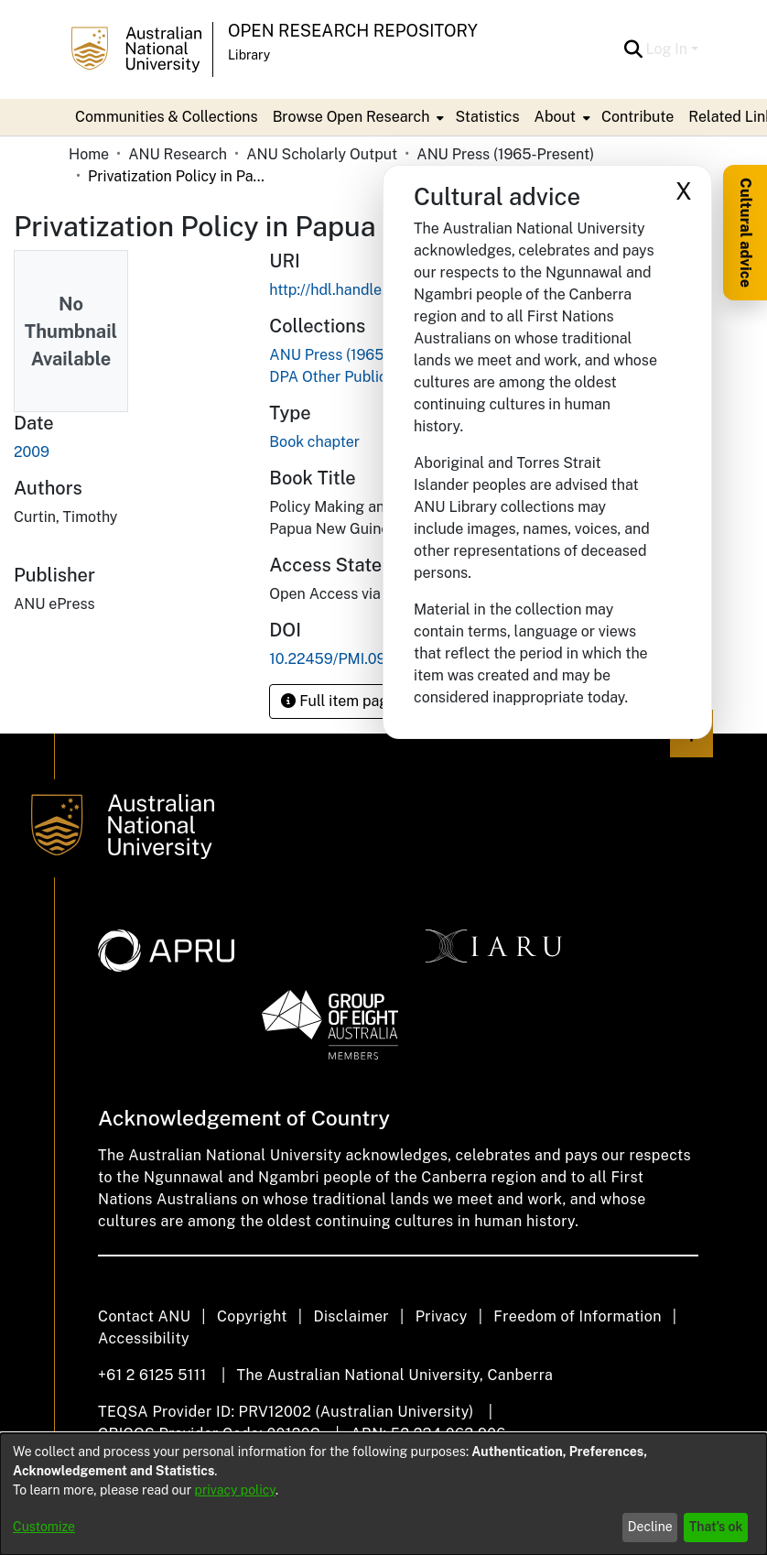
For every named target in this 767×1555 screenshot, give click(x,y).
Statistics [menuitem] (487, 116)
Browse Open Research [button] (351, 116)
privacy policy (235, 1490)
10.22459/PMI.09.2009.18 (356, 659)
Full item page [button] (338, 701)
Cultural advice (745, 233)
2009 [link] (31, 452)
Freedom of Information (577, 1316)
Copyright (252, 1316)
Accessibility (143, 1338)
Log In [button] (668, 49)
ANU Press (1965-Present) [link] (505, 154)
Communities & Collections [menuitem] (166, 116)
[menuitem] (356, 117)
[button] (633, 49)
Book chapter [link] (314, 442)
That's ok (716, 1526)
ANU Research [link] (177, 154)
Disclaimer (351, 1316)
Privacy (442, 1316)
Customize (44, 1526)
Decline (650, 1526)
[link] (358, 355)
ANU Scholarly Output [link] (321, 154)
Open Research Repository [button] (353, 30)
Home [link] (89, 154)
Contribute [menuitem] (637, 116)
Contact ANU (144, 1316)
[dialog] (383, 1494)
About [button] (555, 116)
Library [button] (249, 55)
